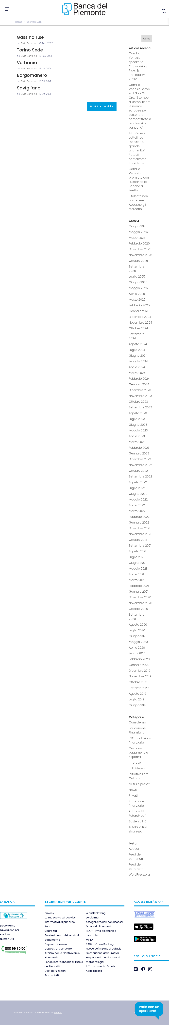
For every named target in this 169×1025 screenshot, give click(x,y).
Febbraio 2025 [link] (139, 305)
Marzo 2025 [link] (137, 299)
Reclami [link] (5, 934)
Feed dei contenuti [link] (136, 856)
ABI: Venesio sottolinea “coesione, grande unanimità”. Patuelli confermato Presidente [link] (137, 148)
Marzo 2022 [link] (137, 511)
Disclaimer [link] (93, 917)
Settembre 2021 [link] (140, 545)
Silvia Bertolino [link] (29, 43)
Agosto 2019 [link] (137, 694)
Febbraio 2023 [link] (139, 448)
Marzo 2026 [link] (137, 238)
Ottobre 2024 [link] (138, 328)
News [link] (133, 790)
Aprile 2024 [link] (137, 367)
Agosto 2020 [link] (138, 624)
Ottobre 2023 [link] (138, 402)
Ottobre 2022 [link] (138, 471)
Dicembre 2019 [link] (139, 671)
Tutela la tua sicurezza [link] (138, 829)
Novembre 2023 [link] (140, 396)
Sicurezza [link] (51, 931)
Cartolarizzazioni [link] (55, 971)
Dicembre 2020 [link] (140, 597)
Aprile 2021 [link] (136, 574)
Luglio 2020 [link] (137, 630)
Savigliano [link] (28, 88)
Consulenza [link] (137, 722)
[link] (13, 921)
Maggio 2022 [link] (138, 499)
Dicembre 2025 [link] (140, 249)
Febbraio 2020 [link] (139, 659)
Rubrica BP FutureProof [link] (137, 813)
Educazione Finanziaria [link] (137, 730)
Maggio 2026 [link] (138, 232)
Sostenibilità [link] (138, 821)
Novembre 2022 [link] (140, 465)
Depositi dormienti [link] (56, 944)
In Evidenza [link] (137, 768)
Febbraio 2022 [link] (139, 517)
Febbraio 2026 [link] (139, 243)
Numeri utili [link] (7, 939)
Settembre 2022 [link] (140, 476)
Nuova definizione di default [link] (103, 949)
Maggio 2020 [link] (138, 642)
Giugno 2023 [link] (138, 425)
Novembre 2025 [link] (140, 255)
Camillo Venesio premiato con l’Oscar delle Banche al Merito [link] (139, 179)
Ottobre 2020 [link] (138, 609)
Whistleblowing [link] (95, 913)
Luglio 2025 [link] (137, 276)
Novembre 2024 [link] (140, 322)
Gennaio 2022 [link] (139, 522)
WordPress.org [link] (139, 874)
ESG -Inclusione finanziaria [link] (140, 740)
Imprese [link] (135, 762)
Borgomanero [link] (32, 75)
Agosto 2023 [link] (138, 413)
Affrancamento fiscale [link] (100, 966)
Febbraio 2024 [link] (139, 379)
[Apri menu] (7, 9)
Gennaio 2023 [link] (139, 453)
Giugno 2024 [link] (138, 356)
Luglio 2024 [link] (137, 350)
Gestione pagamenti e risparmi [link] (138, 752)
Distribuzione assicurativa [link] (102, 953)
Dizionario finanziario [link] (99, 926)
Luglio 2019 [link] (136, 699)
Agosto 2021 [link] (137, 551)
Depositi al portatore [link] (58, 949)
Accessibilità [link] (94, 971)
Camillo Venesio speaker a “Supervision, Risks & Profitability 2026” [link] (138, 66)
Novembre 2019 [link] (140, 676)
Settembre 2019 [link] (140, 688)
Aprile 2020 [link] (137, 648)
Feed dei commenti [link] (136, 866)
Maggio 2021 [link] (138, 568)
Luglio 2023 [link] (137, 419)
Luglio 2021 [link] (136, 557)
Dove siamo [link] (7, 925)
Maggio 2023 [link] (138, 430)
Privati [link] (133, 795)
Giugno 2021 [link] (138, 563)
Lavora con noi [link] (9, 930)
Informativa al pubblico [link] (60, 922)
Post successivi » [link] (101, 106)
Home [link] (18, 22)
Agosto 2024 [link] (138, 344)
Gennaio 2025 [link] (139, 311)
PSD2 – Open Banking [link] (100, 944)
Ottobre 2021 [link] (138, 540)
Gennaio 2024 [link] (139, 384)
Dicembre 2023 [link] (140, 390)
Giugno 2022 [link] (138, 494)
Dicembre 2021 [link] (139, 528)
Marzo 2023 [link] (137, 442)
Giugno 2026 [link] (138, 226)
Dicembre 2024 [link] (140, 317)
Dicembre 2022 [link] (140, 459)
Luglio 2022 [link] (137, 488)
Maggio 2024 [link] (138, 361)
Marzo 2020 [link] (137, 653)
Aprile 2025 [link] (137, 294)
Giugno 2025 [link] (138, 282)
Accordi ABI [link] (52, 975)
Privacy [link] (49, 913)
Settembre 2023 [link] (140, 407)
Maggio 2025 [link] (138, 288)
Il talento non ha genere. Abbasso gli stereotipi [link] (138, 202)
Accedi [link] (134, 849)
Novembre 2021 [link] (140, 534)
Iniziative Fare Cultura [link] (139, 776)
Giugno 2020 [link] (138, 636)
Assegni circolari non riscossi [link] (104, 922)
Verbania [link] (27, 63)
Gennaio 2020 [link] (139, 665)
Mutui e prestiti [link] (139, 784)
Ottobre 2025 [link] (138, 261)
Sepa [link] (48, 926)
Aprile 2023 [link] (137, 436)
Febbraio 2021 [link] (139, 586)
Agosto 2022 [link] (138, 482)
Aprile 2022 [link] (137, 505)
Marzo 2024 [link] (137, 373)
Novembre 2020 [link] (140, 603)
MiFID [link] (89, 940)
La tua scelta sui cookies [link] (60, 917)
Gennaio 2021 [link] (138, 591)
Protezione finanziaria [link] (136, 803)
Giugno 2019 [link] (138, 705)
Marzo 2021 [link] (137, 580)
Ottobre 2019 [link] (138, 682)
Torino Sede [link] (30, 50)
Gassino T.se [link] (30, 37)
